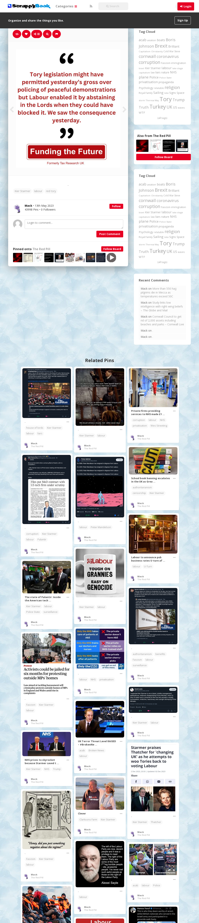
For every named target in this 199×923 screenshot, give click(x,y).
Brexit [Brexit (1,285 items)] (161, 46)
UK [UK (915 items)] (169, 107)
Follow (116, 206)
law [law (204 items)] (153, 72)
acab (82, 750)
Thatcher (156, 822)
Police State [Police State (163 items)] (165, 77)
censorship (139, 493)
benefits (160, 654)
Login (187, 6)
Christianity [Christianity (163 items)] (157, 51)
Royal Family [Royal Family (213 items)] (146, 93)
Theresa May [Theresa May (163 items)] (152, 100)
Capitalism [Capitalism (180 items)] (144, 51)
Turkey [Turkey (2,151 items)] (157, 106)
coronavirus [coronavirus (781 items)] (168, 56)
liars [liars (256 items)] (158, 72)
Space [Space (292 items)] (180, 93)
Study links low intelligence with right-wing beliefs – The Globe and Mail (162, 306)
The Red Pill (41, 249)
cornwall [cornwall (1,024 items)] (147, 56)
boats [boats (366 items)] (161, 40)
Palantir (42, 539)
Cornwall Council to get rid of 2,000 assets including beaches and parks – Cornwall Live (162, 320)
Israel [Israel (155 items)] (141, 68)
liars (40, 433)
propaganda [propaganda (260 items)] (166, 82)
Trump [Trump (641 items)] (179, 99)
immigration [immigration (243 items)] (178, 63)
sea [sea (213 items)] (166, 93)
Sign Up (182, 20)
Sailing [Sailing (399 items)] (158, 93)
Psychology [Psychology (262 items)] (146, 88)
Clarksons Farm (88, 819)
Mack (34, 443)
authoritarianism (142, 487)
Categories (66, 6)
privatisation (140, 425)
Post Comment (109, 234)
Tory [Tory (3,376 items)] (166, 99)
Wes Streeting (159, 425)
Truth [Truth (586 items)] (144, 107)
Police (156, 885)
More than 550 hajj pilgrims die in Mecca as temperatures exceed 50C (158, 292)
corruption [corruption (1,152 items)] (149, 62)
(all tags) (162, 118)
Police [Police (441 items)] (154, 77)
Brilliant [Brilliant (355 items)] (173, 46)
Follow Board (112, 249)
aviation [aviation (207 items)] (151, 40)
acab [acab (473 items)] (142, 39)
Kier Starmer (22, 191)
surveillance (51, 612)
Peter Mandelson (101, 527)
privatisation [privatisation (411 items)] (148, 82)
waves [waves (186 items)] (181, 107)
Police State (33, 612)
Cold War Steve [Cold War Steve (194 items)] (171, 51)
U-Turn (148, 566)
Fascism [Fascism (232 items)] (165, 63)
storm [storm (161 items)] (142, 100)
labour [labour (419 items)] (166, 68)
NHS (162, 420)
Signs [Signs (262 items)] (172, 93)
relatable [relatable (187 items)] (159, 88)
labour (38, 191)
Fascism (137, 659)
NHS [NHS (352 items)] (173, 72)
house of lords (34, 427)
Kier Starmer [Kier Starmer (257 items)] (153, 68)
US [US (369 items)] (175, 107)
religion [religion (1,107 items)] (172, 87)
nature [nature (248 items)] (165, 72)
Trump (57, 769)
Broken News (96, 750)
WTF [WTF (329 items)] (142, 112)
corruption (139, 420)
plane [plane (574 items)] (144, 77)
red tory (51, 191)
